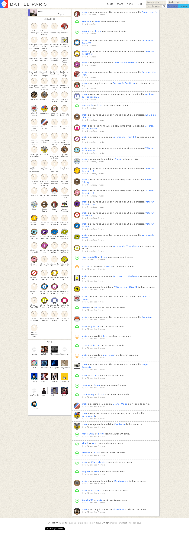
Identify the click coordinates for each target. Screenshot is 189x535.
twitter (183, 6)
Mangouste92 (89, 257)
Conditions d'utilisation (119, 523)
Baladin (86, 266)
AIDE (140, 4)
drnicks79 (87, 500)
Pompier (146, 317)
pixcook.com (89, 523)
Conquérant (88, 416)
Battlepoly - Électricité (126, 276)
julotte (95, 326)
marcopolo (88, 105)
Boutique (137, 523)
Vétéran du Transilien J (126, 246)
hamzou (86, 385)
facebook (172, 6)
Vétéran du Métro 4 (125, 62)
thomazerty (88, 394)
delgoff (86, 471)
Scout (117, 159)
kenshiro (87, 31)
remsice (86, 307)
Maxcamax (97, 490)
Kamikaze (119, 424)
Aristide (86, 452)
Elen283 (86, 21)
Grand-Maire (120, 404)
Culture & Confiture (124, 83)
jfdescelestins (99, 462)
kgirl (105, 336)
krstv (40, 11)
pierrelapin (109, 355)
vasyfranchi (88, 433)
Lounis (85, 345)
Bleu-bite (118, 509)
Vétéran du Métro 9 (125, 287)
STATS (120, 4)
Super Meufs (149, 12)
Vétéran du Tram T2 (124, 137)
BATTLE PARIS (28, 4)
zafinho (95, 375)
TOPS (130, 4)
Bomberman (121, 481)
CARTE (110, 4)
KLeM (85, 443)
